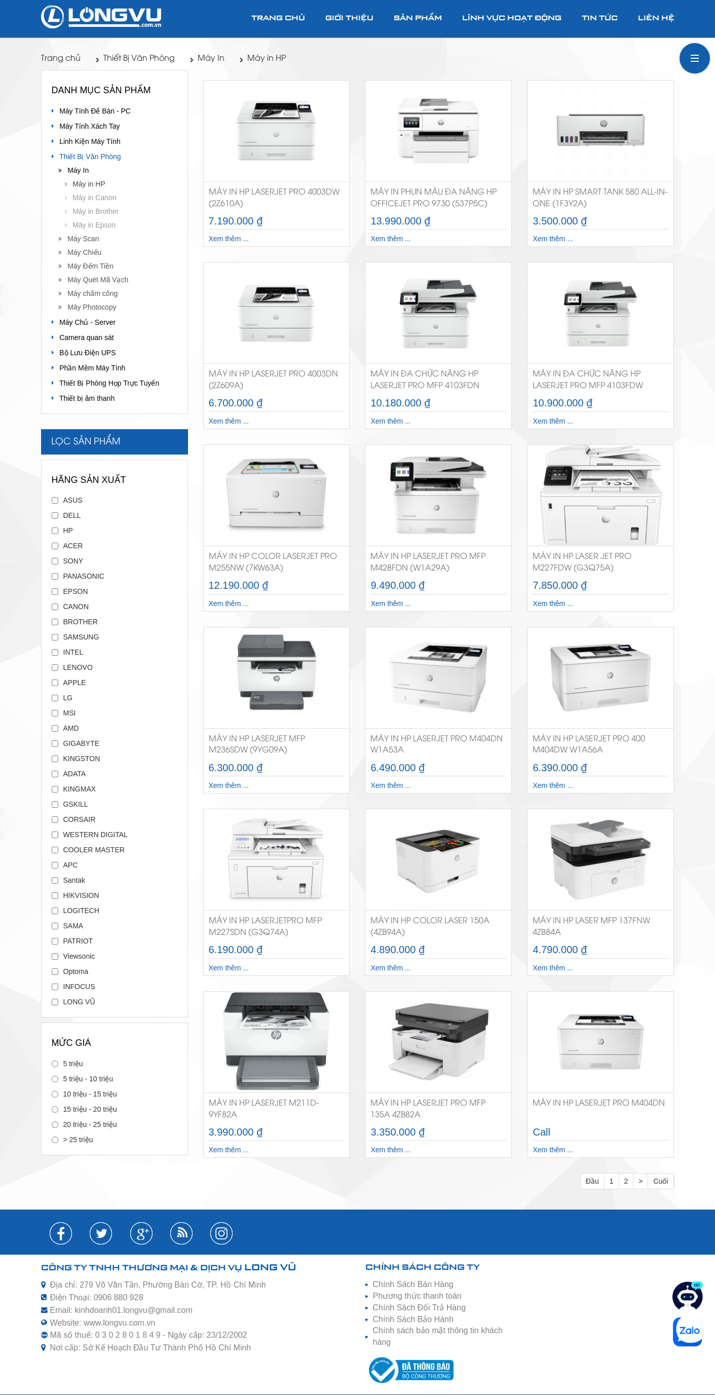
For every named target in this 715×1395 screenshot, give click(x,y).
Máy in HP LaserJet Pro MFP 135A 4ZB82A (427, 1109)
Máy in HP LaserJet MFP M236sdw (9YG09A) (257, 745)
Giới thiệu (349, 18)
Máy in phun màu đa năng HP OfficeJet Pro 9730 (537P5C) (433, 198)
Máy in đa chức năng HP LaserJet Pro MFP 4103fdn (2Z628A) (424, 381)
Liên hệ (656, 18)
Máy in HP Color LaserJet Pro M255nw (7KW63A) (273, 562)
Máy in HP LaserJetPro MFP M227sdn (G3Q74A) (265, 926)
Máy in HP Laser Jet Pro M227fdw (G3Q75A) (582, 562)
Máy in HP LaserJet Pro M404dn (599, 1103)
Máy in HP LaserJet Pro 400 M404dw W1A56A (589, 745)
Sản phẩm (418, 18)
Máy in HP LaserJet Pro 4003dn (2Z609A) (273, 380)
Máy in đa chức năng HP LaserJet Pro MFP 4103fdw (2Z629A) (588, 381)
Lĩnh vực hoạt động (511, 18)
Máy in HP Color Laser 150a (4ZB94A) (430, 926)
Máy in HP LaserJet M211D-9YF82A (264, 1109)
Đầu (592, 1181)
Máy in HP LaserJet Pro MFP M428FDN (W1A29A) (427, 562)
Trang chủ (278, 18)
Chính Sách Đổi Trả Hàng (419, 1307)
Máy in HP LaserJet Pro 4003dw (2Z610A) (274, 198)
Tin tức (600, 18)
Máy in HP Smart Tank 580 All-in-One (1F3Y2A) (600, 198)
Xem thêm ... (229, 239)
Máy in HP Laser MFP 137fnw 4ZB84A (591, 926)
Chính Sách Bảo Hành (413, 1319)
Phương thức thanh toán (417, 1296)
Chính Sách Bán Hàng (413, 1284)
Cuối (660, 1181)
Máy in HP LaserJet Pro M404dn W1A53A (436, 745)
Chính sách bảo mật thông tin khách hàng (438, 1336)
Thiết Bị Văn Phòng (135, 58)
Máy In (207, 58)
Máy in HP (263, 58)
